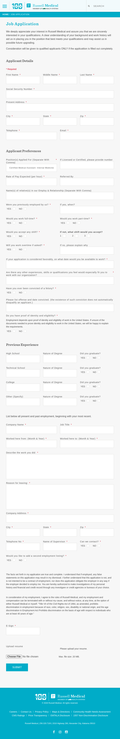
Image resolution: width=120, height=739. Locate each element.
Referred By (66, 176)
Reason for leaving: (18, 483)
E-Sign (11, 625)
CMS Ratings (18, 715)
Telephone (13, 130)
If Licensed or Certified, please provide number (86, 160)
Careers (13, 712)
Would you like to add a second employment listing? (36, 555)
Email (64, 130)
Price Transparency (37, 715)
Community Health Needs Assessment (92, 712)
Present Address (16, 102)
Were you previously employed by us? (28, 204)
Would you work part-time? (76, 218)
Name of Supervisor (55, 541)
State (47, 116)
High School (13, 353)
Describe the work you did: (22, 452)
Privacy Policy (42, 712)
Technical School (15, 368)
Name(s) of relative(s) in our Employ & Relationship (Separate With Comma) (48, 190)
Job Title (66, 424)
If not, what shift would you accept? (81, 232)
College (10, 382)
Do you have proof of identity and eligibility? (32, 315)
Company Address (17, 513)
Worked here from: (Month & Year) (26, 438)
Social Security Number (20, 89)
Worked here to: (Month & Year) (79, 438)
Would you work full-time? (21, 218)
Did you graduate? (90, 353)
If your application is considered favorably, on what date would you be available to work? (57, 259)
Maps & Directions (61, 712)
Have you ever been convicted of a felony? (31, 288)
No (20, 209)
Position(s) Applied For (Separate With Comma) (31, 161)
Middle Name (51, 74)
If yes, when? (67, 204)
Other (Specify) (14, 396)
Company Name (16, 424)
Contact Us (26, 712)
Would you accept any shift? (23, 232)
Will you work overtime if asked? (25, 245)
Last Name (87, 74)
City (9, 116)
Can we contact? (90, 541)
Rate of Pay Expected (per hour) (25, 176)
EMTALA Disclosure (60, 715)
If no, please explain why (74, 245)
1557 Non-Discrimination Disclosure (90, 715)
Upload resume (14, 646)
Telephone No (15, 541)
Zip (83, 116)
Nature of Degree (52, 353)
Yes (9, 209)
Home (5, 14)
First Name (13, 74)
